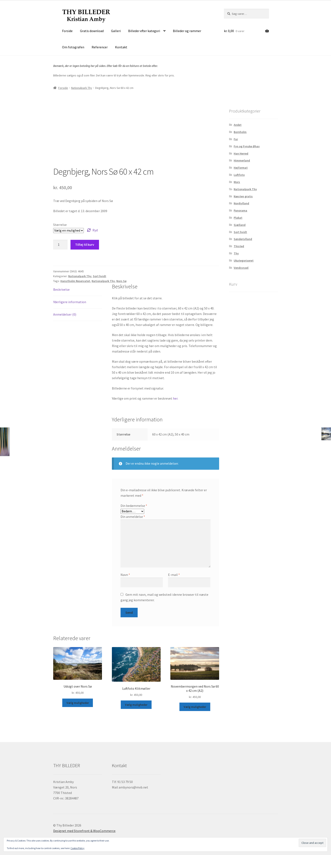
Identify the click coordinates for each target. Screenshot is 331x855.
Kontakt (121, 47)
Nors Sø (121, 281)
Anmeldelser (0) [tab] (64, 314)
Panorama (240, 210)
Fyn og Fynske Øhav (247, 146)
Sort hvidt (99, 276)
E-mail (174, 575)
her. (175, 398)
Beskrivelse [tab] (61, 289)
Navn (125, 575)
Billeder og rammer (187, 31)
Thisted (239, 246)
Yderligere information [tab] (69, 302)
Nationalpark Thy (81, 88)
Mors (237, 182)
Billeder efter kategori (144, 31)
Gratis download (92, 31)
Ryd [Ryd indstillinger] (95, 230)
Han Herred (241, 153)
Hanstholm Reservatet (75, 281)
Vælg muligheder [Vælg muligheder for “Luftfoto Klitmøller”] (136, 705)
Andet (237, 125)
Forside (67, 31)
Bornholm (240, 132)
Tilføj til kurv (84, 244)
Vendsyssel (241, 268)
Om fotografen (73, 47)
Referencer (100, 47)
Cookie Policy (77, 848)
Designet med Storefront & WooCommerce (84, 831)
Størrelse (60, 225)
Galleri (116, 31)
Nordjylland (241, 203)
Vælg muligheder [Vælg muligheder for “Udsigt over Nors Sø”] (77, 703)
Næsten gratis (243, 196)
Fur (236, 139)
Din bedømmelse (134, 506)
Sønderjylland (243, 239)
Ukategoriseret (244, 260)
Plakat (238, 218)
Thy (236, 253)
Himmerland (242, 160)
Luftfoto (239, 175)
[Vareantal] (60, 245)
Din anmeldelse (133, 516)
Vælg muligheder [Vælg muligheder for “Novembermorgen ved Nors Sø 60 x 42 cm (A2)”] (195, 707)
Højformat (241, 168)
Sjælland (240, 225)
